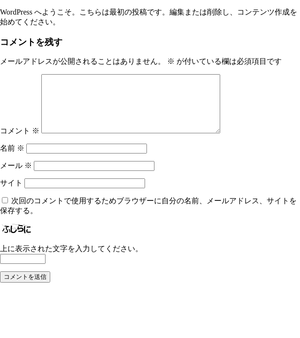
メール (16, 177)
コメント (19, 142)
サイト (11, 194)
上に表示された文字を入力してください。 (71, 260)
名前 (12, 159)
